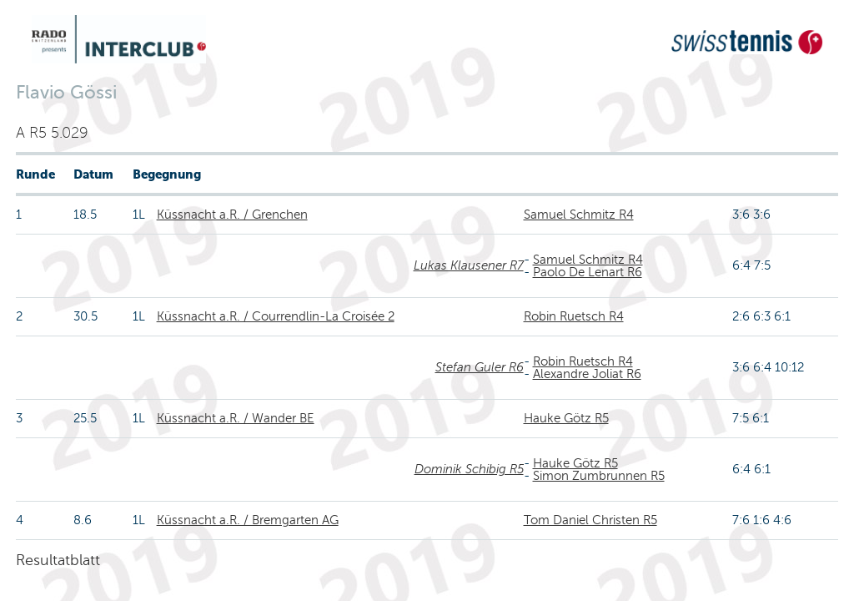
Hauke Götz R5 (566, 418)
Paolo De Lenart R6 (587, 272)
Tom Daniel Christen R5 (590, 520)
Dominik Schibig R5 (469, 469)
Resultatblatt (58, 560)
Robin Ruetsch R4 (574, 316)
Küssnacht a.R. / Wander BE (235, 418)
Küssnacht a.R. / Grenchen (232, 214)
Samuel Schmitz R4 (579, 214)
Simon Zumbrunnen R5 (599, 475)
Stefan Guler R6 (479, 367)
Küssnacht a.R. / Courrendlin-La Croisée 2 (275, 316)
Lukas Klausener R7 (469, 265)
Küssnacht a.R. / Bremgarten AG (248, 520)
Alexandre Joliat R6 (587, 374)
